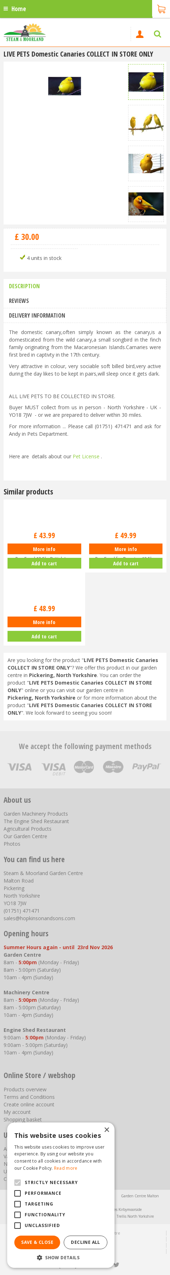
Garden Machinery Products (36, 813)
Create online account (29, 1104)
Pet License (86, 456)
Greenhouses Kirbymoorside (119, 1209)
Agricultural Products (28, 828)
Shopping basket (23, 1119)
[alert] (61, 1195)
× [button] (106, 1130)
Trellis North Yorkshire (135, 1216)
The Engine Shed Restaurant (36, 821)
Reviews (19, 301)
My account (17, 1112)
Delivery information (37, 315)
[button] (60, 1257)
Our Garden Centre (25, 836)
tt (116, 1265)
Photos (12, 843)
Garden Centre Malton (140, 1195)
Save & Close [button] (37, 1242)
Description (24, 286)
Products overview (25, 1089)
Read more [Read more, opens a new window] (66, 1168)
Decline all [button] (85, 1242)
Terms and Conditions (29, 1096)
